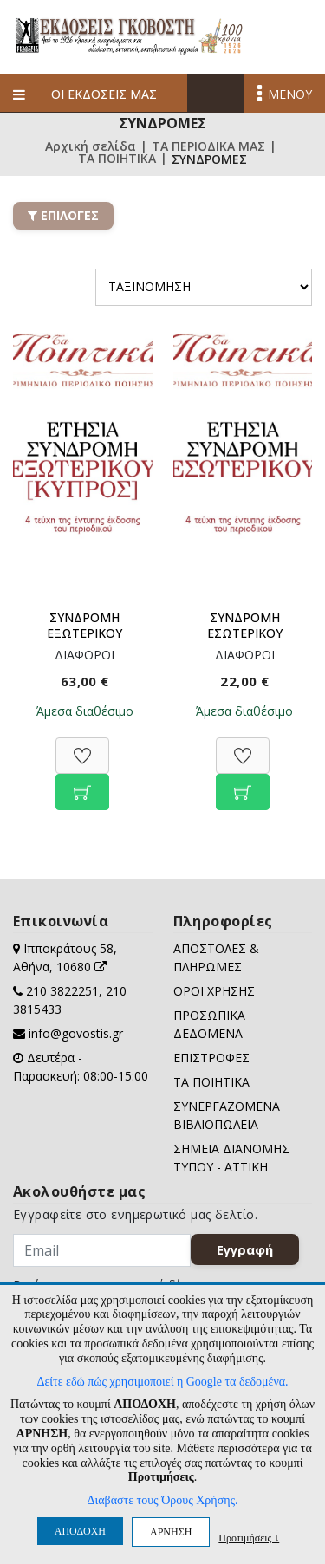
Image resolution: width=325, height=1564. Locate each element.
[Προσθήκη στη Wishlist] (82, 746)
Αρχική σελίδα (90, 146)
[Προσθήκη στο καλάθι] (82, 783)
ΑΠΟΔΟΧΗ (80, 1531)
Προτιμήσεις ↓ (248, 1537)
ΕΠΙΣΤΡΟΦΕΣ (211, 1057)
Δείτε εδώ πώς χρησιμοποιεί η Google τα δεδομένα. (162, 1381)
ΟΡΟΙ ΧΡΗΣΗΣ (214, 991)
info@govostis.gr (76, 1033)
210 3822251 (62, 991)
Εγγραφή (245, 1249)
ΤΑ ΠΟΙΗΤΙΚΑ (117, 159)
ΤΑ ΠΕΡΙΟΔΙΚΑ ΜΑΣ (208, 146)
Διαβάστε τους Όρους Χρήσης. (162, 1500)
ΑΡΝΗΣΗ (171, 1532)
